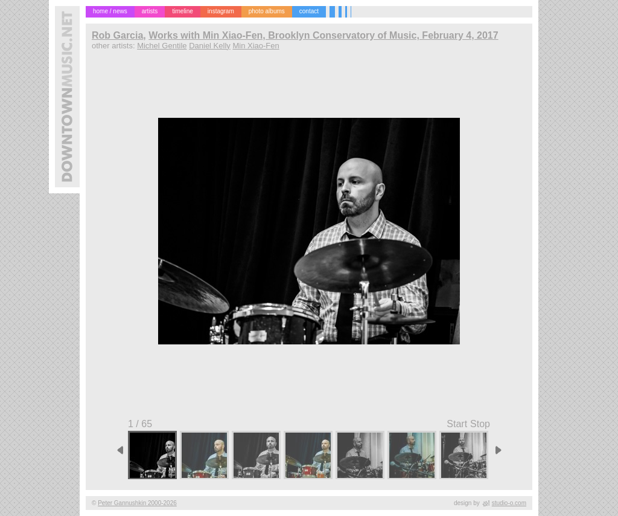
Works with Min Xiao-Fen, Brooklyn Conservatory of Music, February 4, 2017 (323, 35)
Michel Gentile (161, 45)
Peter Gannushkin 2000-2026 (137, 503)
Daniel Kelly (210, 45)
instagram (221, 11)
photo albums (267, 11)
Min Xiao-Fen (255, 45)
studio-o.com (509, 503)
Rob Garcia (117, 35)
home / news (110, 11)
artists (150, 11)
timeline (182, 11)
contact (309, 11)
